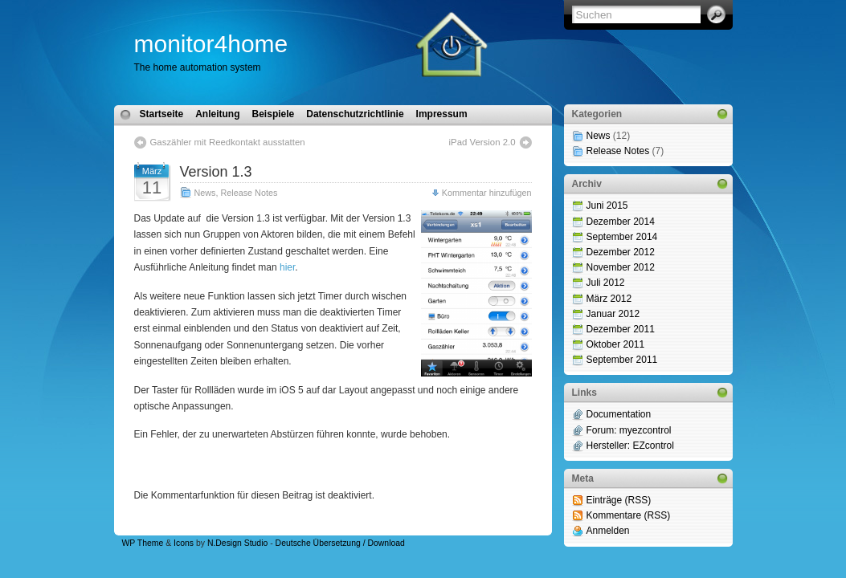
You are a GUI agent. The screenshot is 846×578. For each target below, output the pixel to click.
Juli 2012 (605, 282)
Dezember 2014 (620, 221)
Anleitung (217, 114)
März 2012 (609, 298)
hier (287, 267)
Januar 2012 (613, 314)
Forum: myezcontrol (629, 430)
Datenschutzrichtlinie (354, 114)
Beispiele (273, 114)
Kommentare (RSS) (628, 515)
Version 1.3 (216, 172)
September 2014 (622, 236)
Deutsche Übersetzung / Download (340, 543)
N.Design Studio (237, 543)
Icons (184, 543)
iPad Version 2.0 (482, 142)
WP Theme (143, 543)
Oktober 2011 (615, 344)
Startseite (162, 114)
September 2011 (622, 359)
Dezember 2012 (620, 252)
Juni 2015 (607, 205)
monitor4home (211, 44)
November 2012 (620, 267)
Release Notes (249, 192)
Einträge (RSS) (619, 500)
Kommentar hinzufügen (487, 192)
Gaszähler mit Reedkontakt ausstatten (227, 142)
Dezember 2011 (620, 329)
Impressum (442, 114)
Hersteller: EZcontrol (630, 445)
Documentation (619, 414)
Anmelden (608, 530)
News (205, 192)
